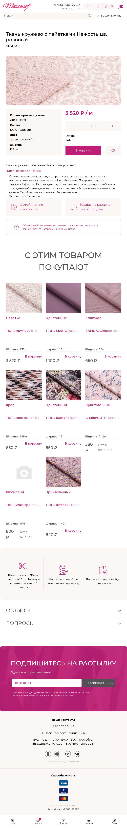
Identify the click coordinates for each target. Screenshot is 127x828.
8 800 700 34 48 (63, 726)
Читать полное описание (23, 170)
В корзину (83, 150)
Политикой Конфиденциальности (56, 695)
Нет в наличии (105, 447)
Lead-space (71, 808)
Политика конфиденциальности (63, 761)
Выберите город (111, 16)
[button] (63, 610)
